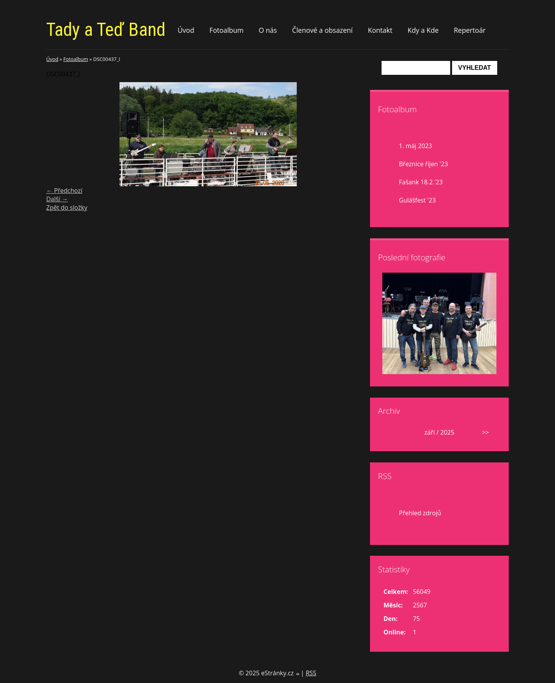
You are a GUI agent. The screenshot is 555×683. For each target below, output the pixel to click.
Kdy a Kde (423, 30)
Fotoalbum (226, 30)
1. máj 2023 (415, 146)
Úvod (186, 30)
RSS (311, 673)
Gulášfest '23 (417, 200)
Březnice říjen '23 (423, 164)
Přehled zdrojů (420, 513)
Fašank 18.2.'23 (421, 182)
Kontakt (380, 30)
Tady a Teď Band (105, 29)
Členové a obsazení (322, 30)
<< (393, 432)
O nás (268, 30)
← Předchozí (64, 190)
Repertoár (469, 30)
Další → (57, 199)
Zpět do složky (66, 207)
